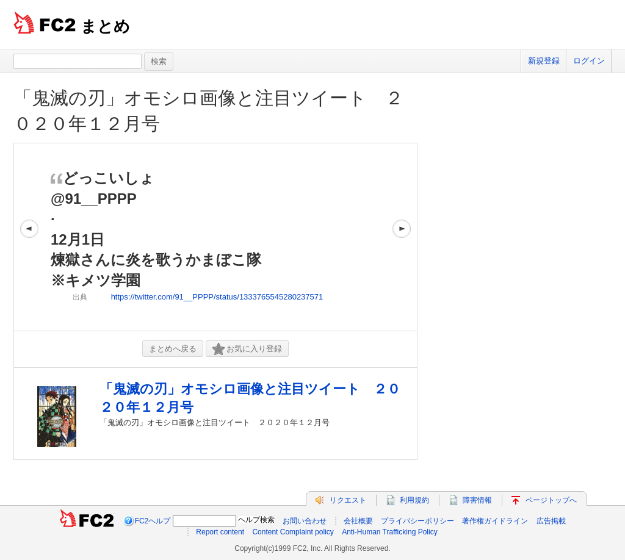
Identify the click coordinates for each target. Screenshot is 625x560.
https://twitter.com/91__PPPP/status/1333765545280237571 (217, 296)
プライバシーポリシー (417, 521)
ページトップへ (551, 500)
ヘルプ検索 (256, 519)
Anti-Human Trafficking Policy (390, 532)
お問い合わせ (305, 521)
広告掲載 (551, 521)
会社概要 (358, 521)
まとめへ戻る (173, 348)
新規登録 (544, 60)
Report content (220, 532)
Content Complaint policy (292, 532)
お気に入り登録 (247, 349)
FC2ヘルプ (153, 521)
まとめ (105, 26)
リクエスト (348, 500)
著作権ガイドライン (495, 521)
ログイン (589, 60)
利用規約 (414, 500)
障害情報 (477, 500)
